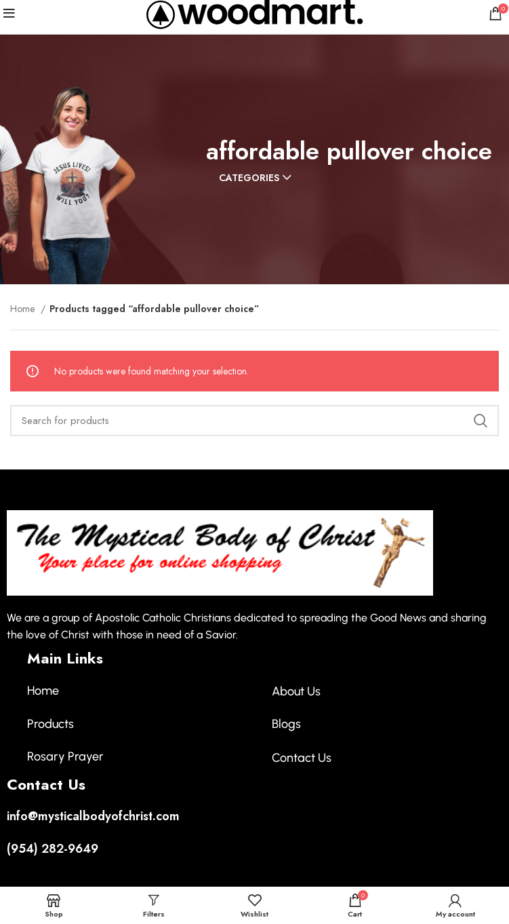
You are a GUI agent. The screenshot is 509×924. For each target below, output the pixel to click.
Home (23, 308)
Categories (249, 177)
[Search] (254, 420)
